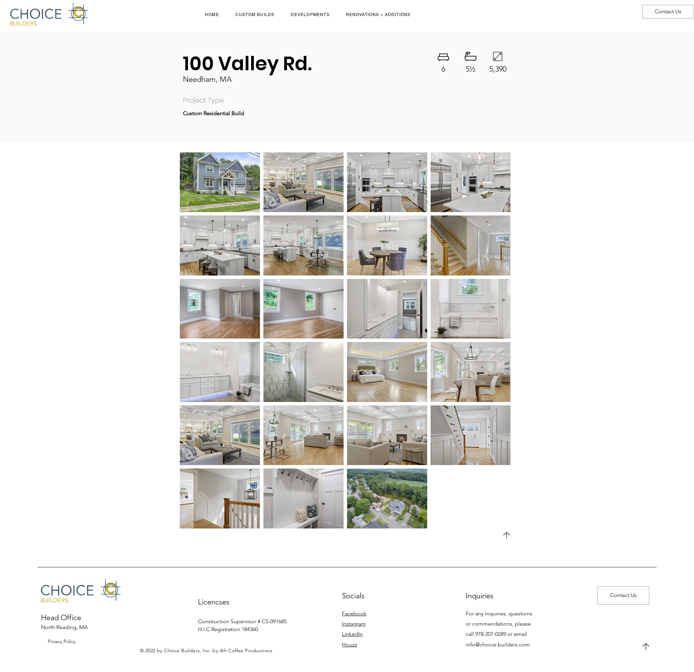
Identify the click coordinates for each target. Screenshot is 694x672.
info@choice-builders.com (498, 644)
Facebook (354, 613)
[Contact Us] (668, 11)
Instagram (354, 624)
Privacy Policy (61, 641)
